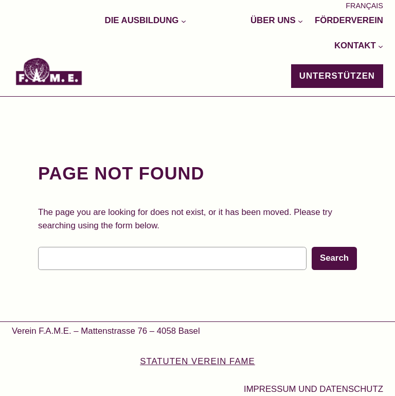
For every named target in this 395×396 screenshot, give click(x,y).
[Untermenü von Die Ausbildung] (183, 20)
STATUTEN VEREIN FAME (197, 361)
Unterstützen (337, 76)
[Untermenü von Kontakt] (380, 45)
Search (334, 258)
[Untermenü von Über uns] (300, 20)
